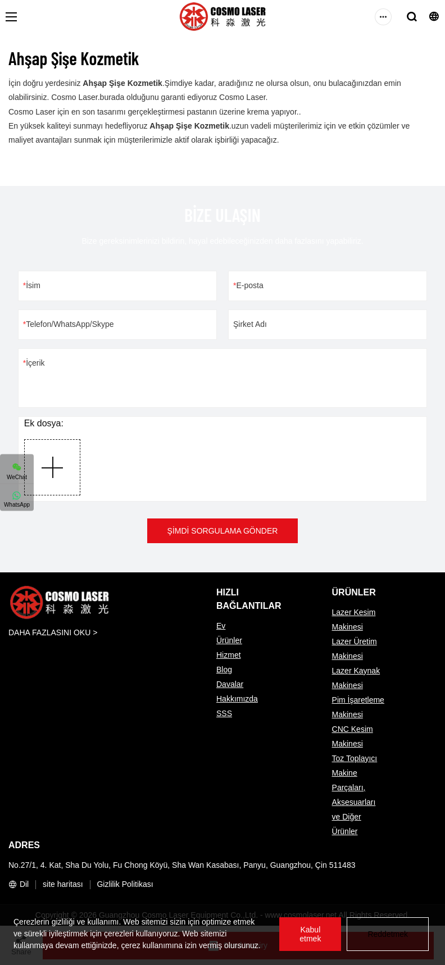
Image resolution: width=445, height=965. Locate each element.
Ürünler (229, 640)
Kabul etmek (310, 934)
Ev (220, 625)
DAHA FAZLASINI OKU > (52, 632)
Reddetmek (387, 934)
